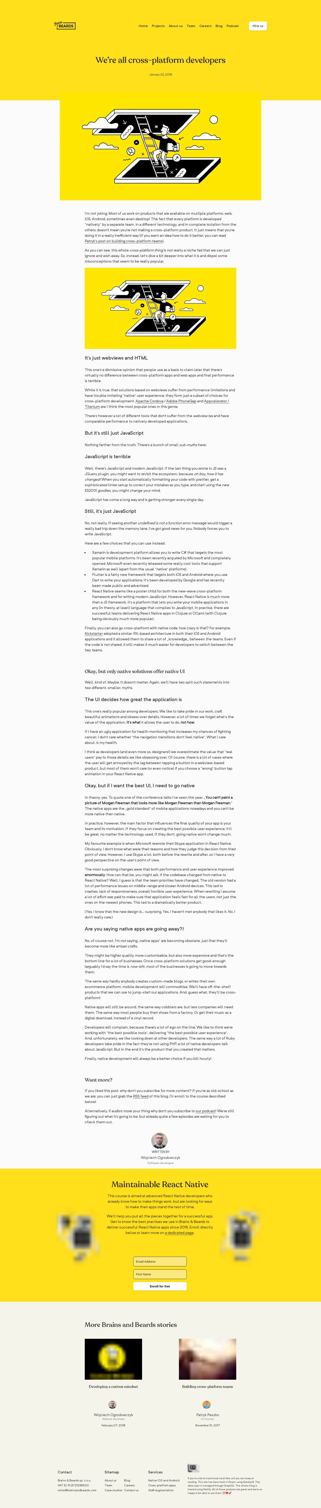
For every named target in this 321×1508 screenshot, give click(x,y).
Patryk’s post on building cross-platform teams (124, 241)
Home (143, 26)
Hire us (258, 26)
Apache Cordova (149, 401)
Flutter (98, 574)
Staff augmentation (161, 1490)
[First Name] (159, 1274)
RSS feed (140, 1096)
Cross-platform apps (162, 1485)
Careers (205, 26)
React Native (103, 591)
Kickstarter (94, 633)
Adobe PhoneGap (181, 401)
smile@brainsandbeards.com (77, 1490)
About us (176, 26)
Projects (158, 26)
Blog (219, 26)
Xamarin (99, 552)
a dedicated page (179, 1233)
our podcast (205, 1111)
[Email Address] (159, 1261)
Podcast (233, 26)
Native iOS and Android (164, 1480)
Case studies (113, 1490)
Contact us (131, 1490)
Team (191, 26)
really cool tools (186, 563)
